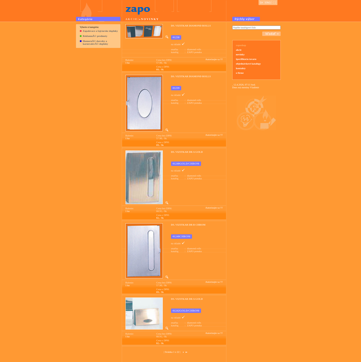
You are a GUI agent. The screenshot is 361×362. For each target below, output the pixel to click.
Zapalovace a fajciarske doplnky (100, 30)
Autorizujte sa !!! (214, 59)
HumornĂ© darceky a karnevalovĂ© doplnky (95, 42)
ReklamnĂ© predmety (95, 36)
